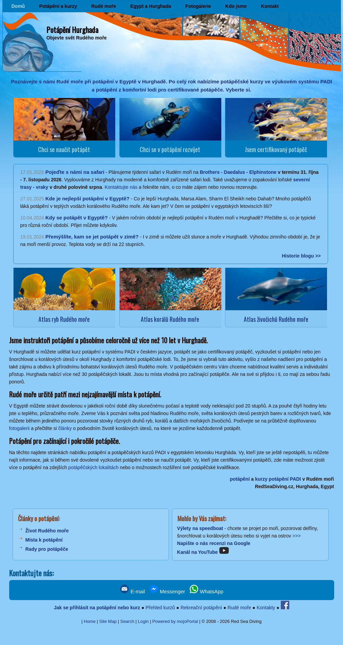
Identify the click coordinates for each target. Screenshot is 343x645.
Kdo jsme (236, 6)
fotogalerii (19, 428)
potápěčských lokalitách (93, 467)
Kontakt (270, 6)
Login (143, 621)
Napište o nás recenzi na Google (214, 543)
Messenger (167, 591)
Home (90, 621)
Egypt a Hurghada (151, 6)
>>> (296, 536)
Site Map (108, 621)
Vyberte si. (238, 90)
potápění (240, 479)
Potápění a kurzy (58, 6)
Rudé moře (103, 6)
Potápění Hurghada (72, 29)
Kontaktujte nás (121, 187)
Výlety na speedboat (200, 528)
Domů (18, 6)
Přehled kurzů (160, 607)
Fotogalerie (198, 6)
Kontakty (266, 607)
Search (127, 621)
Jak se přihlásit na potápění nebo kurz (97, 607)
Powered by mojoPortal (175, 621)
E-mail (132, 591)
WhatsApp (206, 591)
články (65, 428)
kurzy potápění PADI (278, 479)
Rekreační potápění (201, 607)
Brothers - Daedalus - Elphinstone (238, 172)
